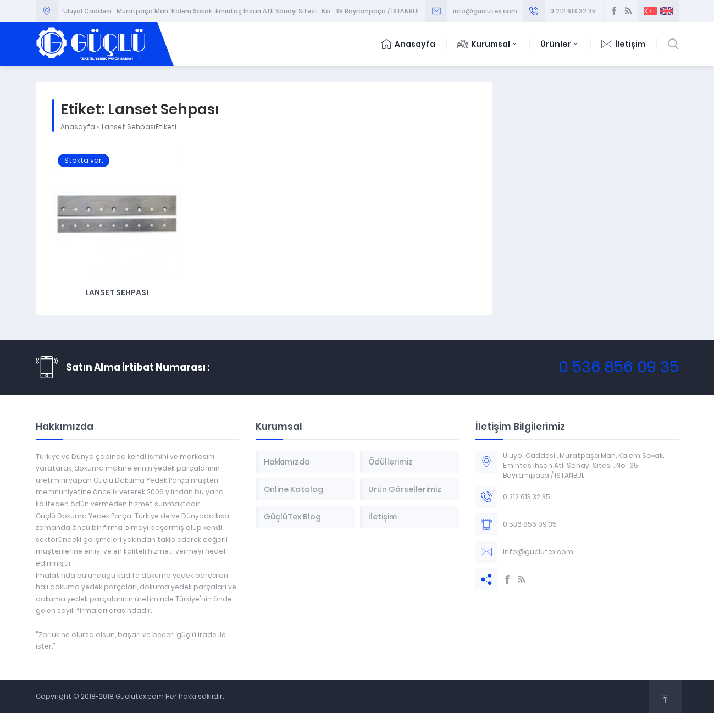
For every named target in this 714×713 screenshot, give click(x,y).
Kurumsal (487, 43)
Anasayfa (408, 43)
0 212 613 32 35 (573, 11)
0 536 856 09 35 (618, 367)
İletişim (623, 43)
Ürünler (559, 43)
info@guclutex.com (485, 11)
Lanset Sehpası (116, 292)
